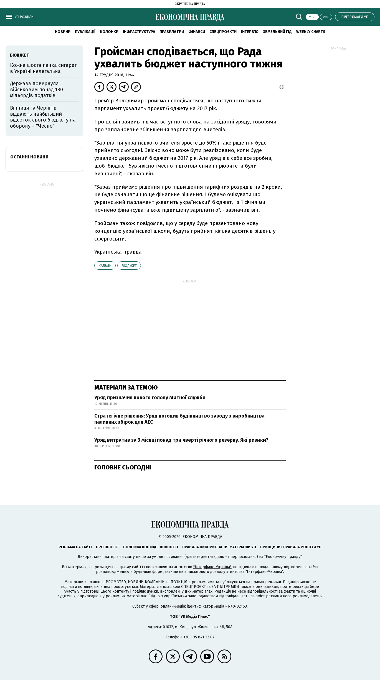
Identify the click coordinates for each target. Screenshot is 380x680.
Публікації (85, 31)
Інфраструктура (139, 31)
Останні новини (29, 157)
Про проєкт (107, 547)
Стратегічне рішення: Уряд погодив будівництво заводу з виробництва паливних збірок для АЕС (179, 419)
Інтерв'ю (250, 31)
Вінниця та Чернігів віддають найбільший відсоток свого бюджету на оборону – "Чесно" (43, 117)
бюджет (129, 266)
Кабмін (105, 266)
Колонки (109, 31)
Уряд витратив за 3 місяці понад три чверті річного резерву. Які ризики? (181, 440)
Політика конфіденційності (150, 547)
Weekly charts (310, 31)
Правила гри (171, 31)
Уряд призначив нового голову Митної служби (150, 398)
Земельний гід (277, 31)
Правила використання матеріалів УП (219, 547)
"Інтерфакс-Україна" (212, 567)
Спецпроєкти (223, 31)
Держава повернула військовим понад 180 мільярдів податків (36, 89)
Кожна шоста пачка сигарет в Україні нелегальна (43, 68)
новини (62, 31)
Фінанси (196, 31)
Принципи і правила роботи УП (290, 547)
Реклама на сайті (75, 547)
